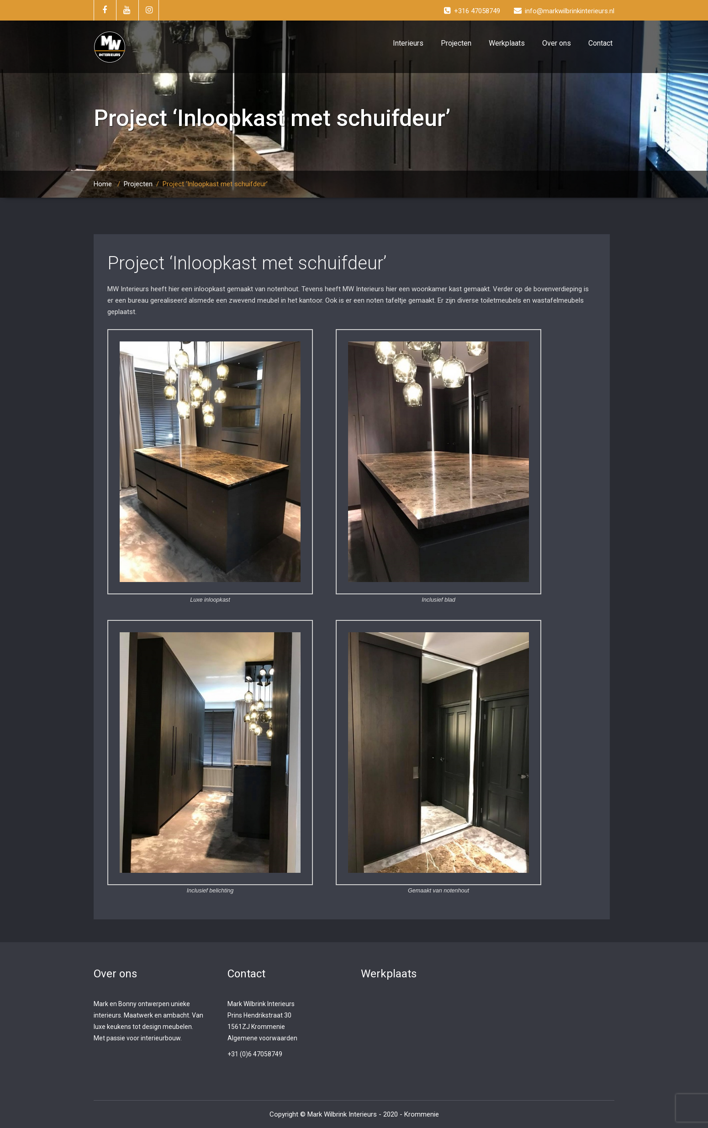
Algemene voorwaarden (262, 1038)
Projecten (456, 43)
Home (103, 184)
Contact (600, 43)
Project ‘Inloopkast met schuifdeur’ (246, 263)
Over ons (556, 43)
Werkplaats (507, 43)
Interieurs (408, 43)
